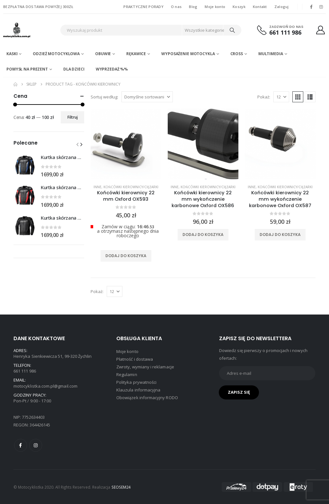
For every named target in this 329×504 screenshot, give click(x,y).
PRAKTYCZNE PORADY (143, 6)
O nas (176, 6)
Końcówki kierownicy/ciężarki (130, 187)
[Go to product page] (24, 165)
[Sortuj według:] (147, 96)
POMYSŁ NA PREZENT (27, 69)
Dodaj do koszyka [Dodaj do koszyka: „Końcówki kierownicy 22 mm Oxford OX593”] (126, 255)
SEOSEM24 (121, 487)
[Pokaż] (281, 96)
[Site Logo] (30, 30)
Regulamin (126, 374)
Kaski (11, 53)
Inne (97, 187)
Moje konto (215, 6)
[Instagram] (321, 7)
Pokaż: (263, 97)
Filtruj (72, 117)
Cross (236, 53)
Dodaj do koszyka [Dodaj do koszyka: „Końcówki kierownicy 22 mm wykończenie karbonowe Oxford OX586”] (203, 234)
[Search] (232, 30)
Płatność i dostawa (134, 359)
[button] (297, 96)
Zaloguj (281, 6)
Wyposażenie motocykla (188, 53)
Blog (193, 6)
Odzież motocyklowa (56, 53)
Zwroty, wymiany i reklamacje (145, 367)
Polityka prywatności (136, 382)
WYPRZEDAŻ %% (112, 69)
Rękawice (136, 53)
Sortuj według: (104, 97)
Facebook (20, 445)
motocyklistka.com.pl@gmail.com (45, 386)
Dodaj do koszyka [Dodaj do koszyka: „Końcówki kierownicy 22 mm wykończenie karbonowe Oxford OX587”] (280, 234)
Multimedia (270, 53)
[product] (126, 144)
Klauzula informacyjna (138, 390)
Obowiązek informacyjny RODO (147, 397)
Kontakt (260, 6)
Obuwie (103, 53)
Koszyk (239, 6)
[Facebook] (311, 7)
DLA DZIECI (73, 69)
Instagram (35, 445)
